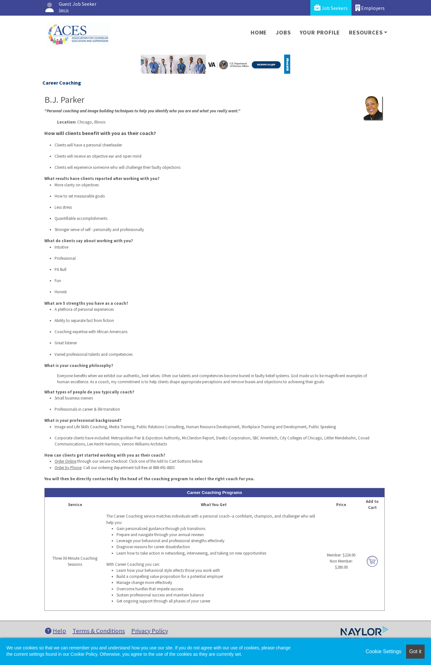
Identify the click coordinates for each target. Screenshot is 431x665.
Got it (415, 651)
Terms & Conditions (98, 631)
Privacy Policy (149, 631)
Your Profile (320, 32)
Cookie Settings (383, 651)
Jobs (283, 32)
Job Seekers (331, 8)
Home (259, 32)
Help (55, 631)
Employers (370, 8)
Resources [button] (365, 32)
